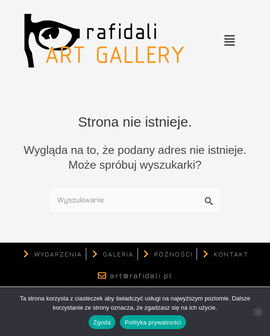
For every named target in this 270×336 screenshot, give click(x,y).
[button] (229, 40)
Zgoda (102, 322)
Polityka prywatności (153, 322)
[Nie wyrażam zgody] (258, 312)
